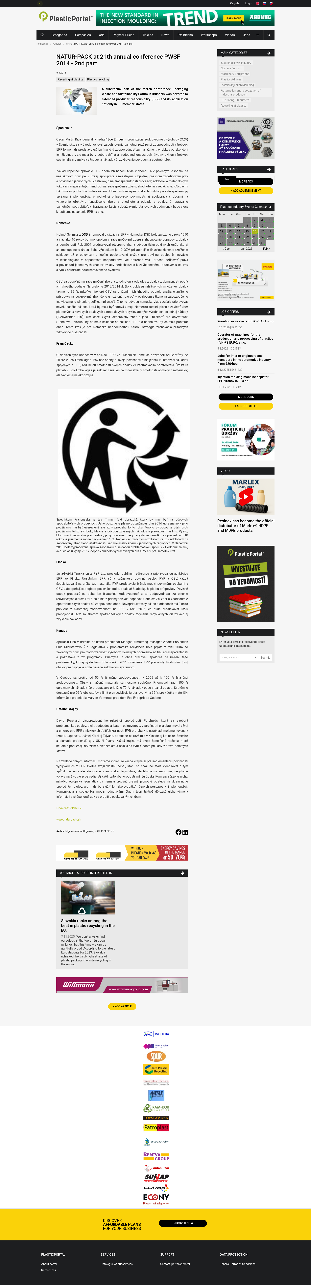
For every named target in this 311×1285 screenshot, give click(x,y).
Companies (83, 35)
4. (270, 220)
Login (248, 3)
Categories (59, 35)
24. (262, 237)
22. (247, 237)
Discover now (183, 1223)
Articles (147, 35)
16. (255, 231)
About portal (49, 1264)
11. (270, 225)
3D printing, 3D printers (235, 100)
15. (247, 231)
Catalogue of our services (117, 1264)
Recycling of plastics (70, 79)
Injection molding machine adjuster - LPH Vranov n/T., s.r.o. (244, 379)
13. (230, 231)
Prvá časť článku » (69, 808)
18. (270, 231)
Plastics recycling (98, 79)
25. (270, 237)
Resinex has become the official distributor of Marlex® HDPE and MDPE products (246, 526)
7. (239, 225)
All (227, 179)
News (165, 35)
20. (230, 237)
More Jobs (246, 396)
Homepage (42, 43)
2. (255, 220)
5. (222, 225)
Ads (102, 35)
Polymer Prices (123, 35)
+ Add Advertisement (246, 190)
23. (255, 237)
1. (247, 220)
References (48, 1270)
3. (262, 220)
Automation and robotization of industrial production (241, 92)
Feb (266, 248)
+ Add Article (122, 1006)
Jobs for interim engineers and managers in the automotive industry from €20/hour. (244, 360)
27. (230, 243)
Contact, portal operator (175, 1264)
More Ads (246, 181)
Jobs (246, 35)
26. (222, 243)
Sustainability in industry (236, 62)
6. (230, 225)
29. (247, 243)
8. (247, 225)
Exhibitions (185, 35)
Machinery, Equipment (235, 73)
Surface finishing (231, 68)
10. (262, 225)
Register (235, 3)
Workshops (209, 35)
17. (262, 231)
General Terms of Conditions (237, 1264)
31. (262, 243)
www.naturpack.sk (68, 819)
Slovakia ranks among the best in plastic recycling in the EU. (88, 925)
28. (239, 243)
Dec (226, 248)
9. (255, 225)
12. (222, 231)
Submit (262, 657)
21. (239, 237)
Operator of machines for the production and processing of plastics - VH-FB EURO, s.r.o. (245, 338)
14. (239, 231)
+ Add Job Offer (246, 406)
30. (255, 243)
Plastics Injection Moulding (237, 85)
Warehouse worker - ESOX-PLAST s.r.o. (245, 321)
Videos (230, 35)
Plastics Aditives (231, 79)
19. (222, 237)
